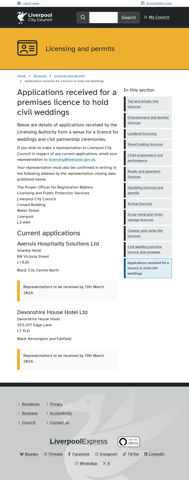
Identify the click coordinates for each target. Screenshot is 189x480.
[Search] (103, 17)
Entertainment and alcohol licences (148, 120)
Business (40, 76)
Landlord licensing (142, 134)
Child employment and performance (145, 158)
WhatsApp (88, 463)
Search (129, 17)
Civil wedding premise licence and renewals (145, 249)
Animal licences (140, 204)
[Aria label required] (27, 48)
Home (21, 76)
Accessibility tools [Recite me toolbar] (159, 3)
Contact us (59, 422)
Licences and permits (69, 76)
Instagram (108, 454)
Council (28, 422)
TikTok (133, 454)
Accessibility (61, 413)
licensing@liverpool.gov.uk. (72, 159)
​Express (79, 441)
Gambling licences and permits (145, 190)
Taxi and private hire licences (143, 104)
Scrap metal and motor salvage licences (145, 217)
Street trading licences (145, 144)
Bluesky (31, 454)
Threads (55, 454)
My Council (159, 17)
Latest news (30, 3)
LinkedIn (157, 454)
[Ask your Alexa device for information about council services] (129, 442)
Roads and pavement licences (144, 174)
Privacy (56, 404)
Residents (30, 404)
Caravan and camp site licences (145, 233)
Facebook (81, 454)
